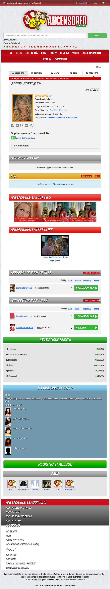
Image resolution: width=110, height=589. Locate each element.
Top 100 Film (12, 512)
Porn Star (86, 398)
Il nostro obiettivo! (82, 3)
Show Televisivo (14, 539)
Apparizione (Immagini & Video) (22, 544)
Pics (73, 73)
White (7, 401)
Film (43, 53)
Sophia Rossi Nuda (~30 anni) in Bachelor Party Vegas (55, 219)
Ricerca (97, 35)
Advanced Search (9, 40)
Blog (19, 53)
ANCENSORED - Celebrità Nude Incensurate (55, 20)
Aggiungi (81, 327)
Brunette (26, 398)
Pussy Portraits (22, 316)
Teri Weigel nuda (20, 438)
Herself (33, 316)
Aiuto (96, 3)
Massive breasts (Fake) (70, 398)
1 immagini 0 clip (85, 316)
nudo (61, 580)
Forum (47, 59)
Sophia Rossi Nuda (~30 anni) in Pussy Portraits (27, 219)
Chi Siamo (11, 554)
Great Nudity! (37, 398)
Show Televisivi (59, 53)
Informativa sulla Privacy (20, 563)
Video (75, 53)
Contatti (10, 559)
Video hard (92, 73)
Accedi (25, 3)
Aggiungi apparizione (93, 273)
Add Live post (86, 176)
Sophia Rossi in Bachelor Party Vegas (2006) (55, 248)
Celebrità (31, 53)
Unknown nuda (19, 448)
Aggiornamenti (91, 53)
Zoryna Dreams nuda (22, 428)
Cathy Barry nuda (20, 419)
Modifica (36, 73)
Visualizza (18, 73)
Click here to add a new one (63, 184)
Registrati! (37, 3)
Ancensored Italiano (51, 585)
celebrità (37, 580)
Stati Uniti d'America (58, 110)
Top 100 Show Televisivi (19, 516)
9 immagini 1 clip (85, 288)
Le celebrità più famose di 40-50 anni (61, 118)
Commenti (61, 59)
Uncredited (39, 288)
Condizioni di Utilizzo (17, 567)
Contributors (22, 145)
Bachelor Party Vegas (24, 288)
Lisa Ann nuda (19, 409)
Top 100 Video (13, 520)
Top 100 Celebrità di (26, 138)
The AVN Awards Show (24, 327)
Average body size (13, 398)
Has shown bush (51, 398)
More (97, 176)
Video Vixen (96, 398)
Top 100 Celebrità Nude (19, 507)
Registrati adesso (55, 464)
